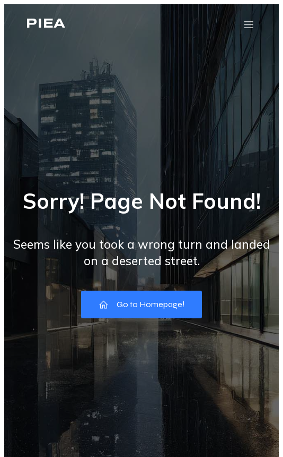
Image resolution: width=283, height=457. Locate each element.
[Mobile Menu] (249, 24)
